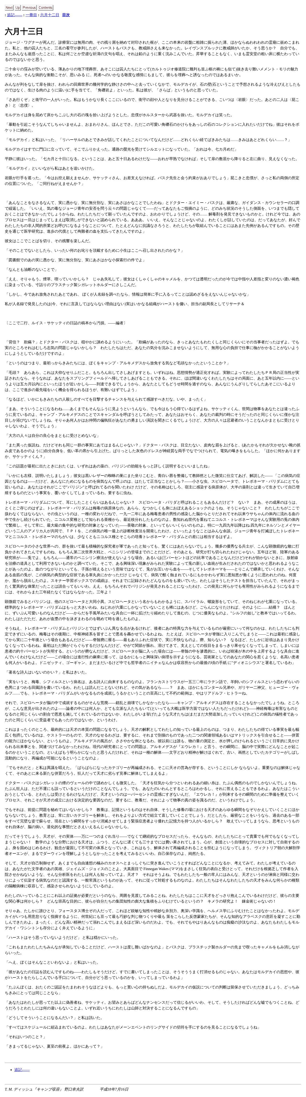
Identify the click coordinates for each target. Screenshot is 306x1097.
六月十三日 (24, 31)
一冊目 (31, 15)
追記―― (14, 15)
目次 (66, 15)
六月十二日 (49, 15)
